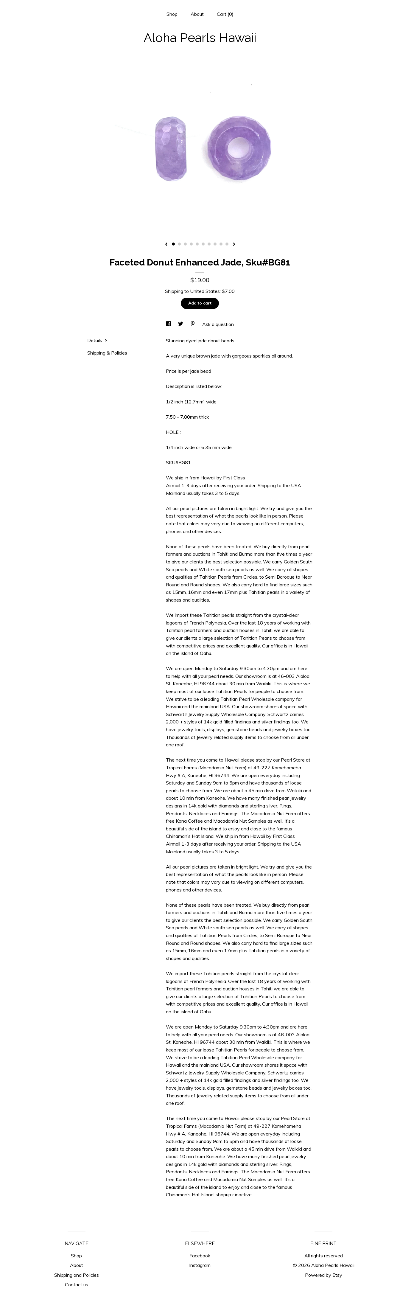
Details (97, 340)
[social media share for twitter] (181, 324)
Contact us (76, 1284)
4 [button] (191, 244)
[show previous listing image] (166, 245)
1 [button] (173, 244)
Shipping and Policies (76, 1275)
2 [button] (179, 244)
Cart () (225, 14)
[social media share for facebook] (169, 324)
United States (205, 291)
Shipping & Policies (107, 353)
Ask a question (218, 324)
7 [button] (209, 244)
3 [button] (185, 244)
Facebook (199, 1256)
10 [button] (226, 244)
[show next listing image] (234, 245)
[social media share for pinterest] (193, 324)
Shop (172, 14)
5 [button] (197, 244)
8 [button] (215, 244)
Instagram (200, 1265)
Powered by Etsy (323, 1275)
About (197, 14)
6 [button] (203, 244)
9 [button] (221, 244)
